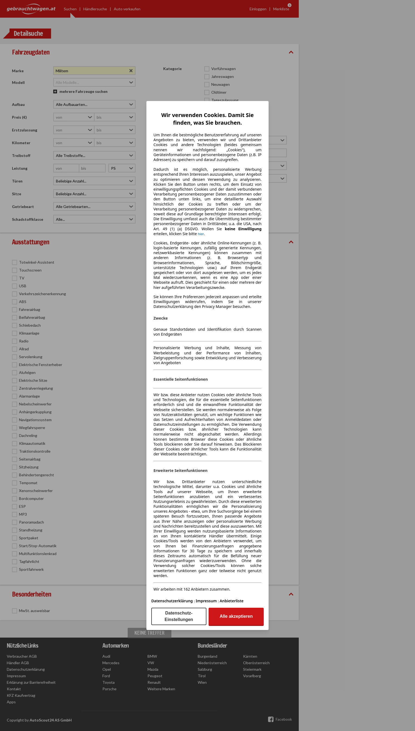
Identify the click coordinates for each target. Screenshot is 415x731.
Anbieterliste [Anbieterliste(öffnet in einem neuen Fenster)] (232, 600)
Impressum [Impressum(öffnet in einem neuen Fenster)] (206, 600)
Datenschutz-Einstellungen (179, 616)
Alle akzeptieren (236, 616)
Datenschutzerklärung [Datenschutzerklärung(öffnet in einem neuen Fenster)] (172, 600)
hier (201, 234)
